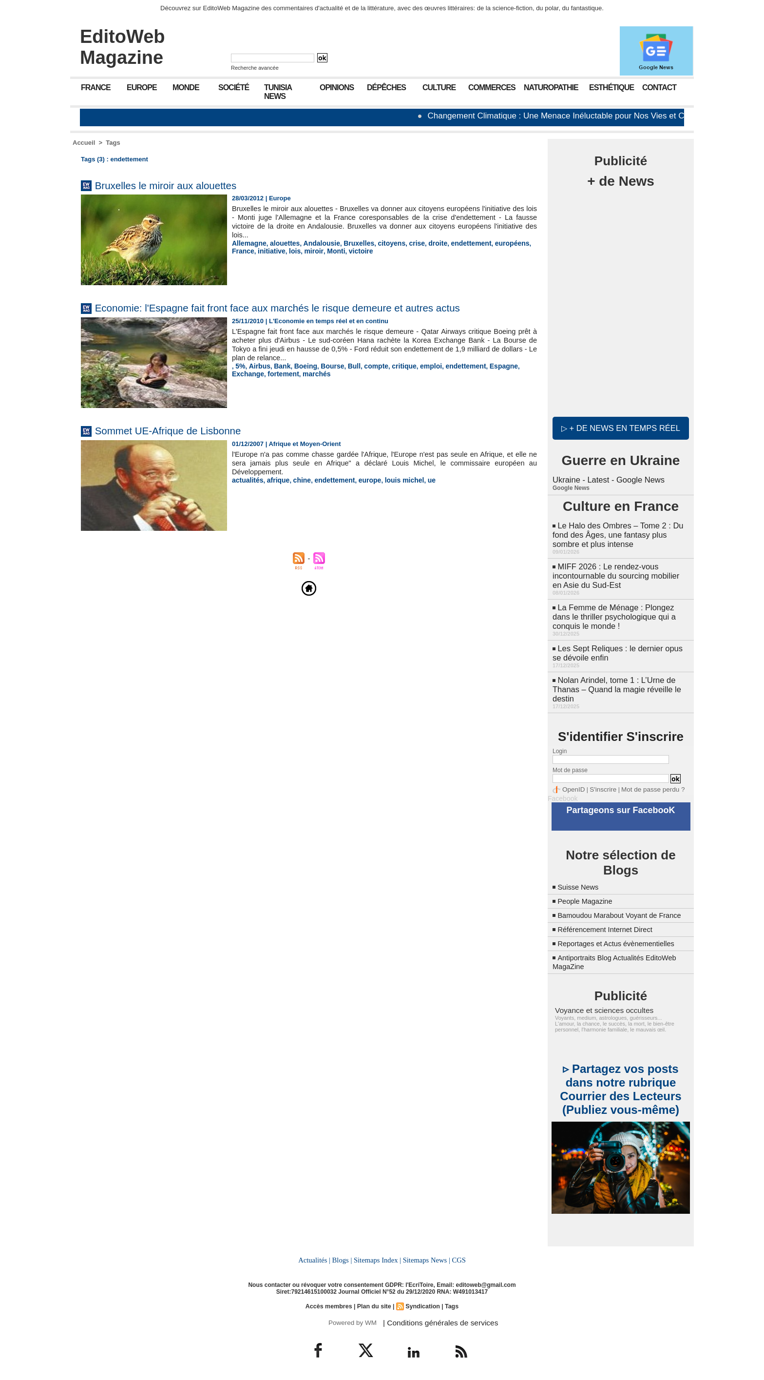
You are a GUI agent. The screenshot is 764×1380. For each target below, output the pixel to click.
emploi (419, 365)
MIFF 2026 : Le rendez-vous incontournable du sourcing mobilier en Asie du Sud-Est (620, 571)
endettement (456, 243)
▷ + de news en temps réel (620, 426)
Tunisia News (278, 91)
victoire (328, 250)
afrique (275, 480)
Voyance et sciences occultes (599, 1007)
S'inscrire (599, 780)
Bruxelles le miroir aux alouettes (178, 185)
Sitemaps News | (425, 1257)
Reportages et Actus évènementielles (621, 941)
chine (297, 480)
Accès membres (330, 1302)
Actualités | (315, 1257)
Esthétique (611, 87)
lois (266, 250)
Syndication (421, 1302)
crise (405, 243)
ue (418, 480)
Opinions (337, 87)
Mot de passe (570, 761)
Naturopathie (551, 87)
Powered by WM (351, 1318)
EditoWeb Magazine (122, 47)
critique (393, 365)
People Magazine (587, 890)
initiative (245, 250)
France (96, 87)
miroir (284, 250)
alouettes (281, 243)
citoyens (381, 243)
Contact (659, 87)
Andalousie (316, 243)
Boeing (301, 365)
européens (494, 243)
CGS (457, 1257)
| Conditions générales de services (435, 1318)
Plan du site (374, 1302)
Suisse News (579, 876)
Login (560, 742)
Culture (439, 87)
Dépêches (386, 87)
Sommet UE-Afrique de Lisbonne (180, 430)
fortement (246, 373)
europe (361, 480)
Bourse (327, 365)
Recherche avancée (255, 68)
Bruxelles (350, 243)
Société (233, 87)
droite (425, 243)
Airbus (258, 365)
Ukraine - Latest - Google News (607, 477)
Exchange (519, 365)
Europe (142, 87)
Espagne (487, 365)
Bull (347, 365)
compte (367, 365)
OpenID (572, 780)
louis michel (393, 480)
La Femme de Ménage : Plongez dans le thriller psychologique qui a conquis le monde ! (612, 610)
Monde (185, 87)
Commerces (492, 87)
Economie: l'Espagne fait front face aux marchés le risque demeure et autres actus (308, 307)
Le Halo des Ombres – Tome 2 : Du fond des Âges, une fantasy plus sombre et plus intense (616, 531)
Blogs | (343, 1257)
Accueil (84, 142)
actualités (246, 480)
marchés (277, 373)
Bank (279, 365)
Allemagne (248, 243)
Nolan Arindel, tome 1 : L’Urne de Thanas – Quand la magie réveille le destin (615, 681)
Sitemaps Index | (377, 1257)
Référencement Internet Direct (609, 927)
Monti (305, 250)
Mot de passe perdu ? (644, 780)
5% (240, 365)
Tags (113, 142)
